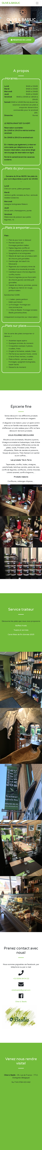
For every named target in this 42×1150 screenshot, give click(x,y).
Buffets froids (21, 626)
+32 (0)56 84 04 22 (21, 978)
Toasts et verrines (21, 630)
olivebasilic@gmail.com (21, 990)
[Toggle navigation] (37, 3)
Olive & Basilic (11, 3)
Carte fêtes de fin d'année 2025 (21, 634)
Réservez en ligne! (21, 40)
